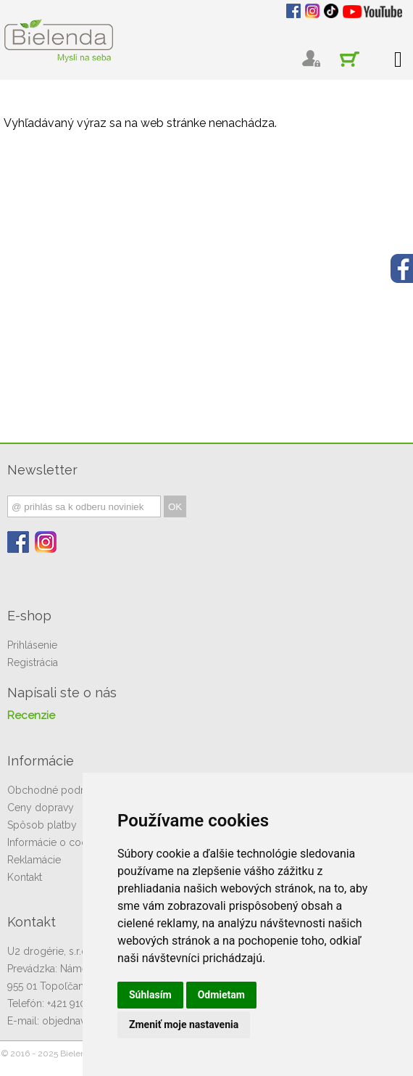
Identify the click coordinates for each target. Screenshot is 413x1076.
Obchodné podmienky (60, 790)
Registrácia (32, 662)
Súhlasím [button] (150, 995)
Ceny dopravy (40, 807)
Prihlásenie (32, 645)
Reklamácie (34, 860)
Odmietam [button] (221, 995)
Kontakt (24, 877)
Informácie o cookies (56, 842)
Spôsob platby (42, 825)
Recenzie (31, 715)
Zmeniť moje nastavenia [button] (183, 1024)
